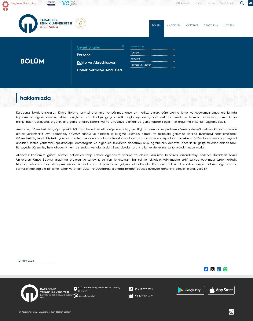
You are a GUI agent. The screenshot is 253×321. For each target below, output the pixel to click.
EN (250, 2)
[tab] (100, 47)
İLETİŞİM (229, 25)
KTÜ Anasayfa (183, 3)
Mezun (211, 3)
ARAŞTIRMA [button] (211, 25)
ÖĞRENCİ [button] (192, 25)
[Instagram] (231, 312)
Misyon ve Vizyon (140, 64)
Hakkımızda (137, 46)
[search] (242, 3)
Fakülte (199, 3)
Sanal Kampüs (227, 3)
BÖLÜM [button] (156, 25)
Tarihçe (134, 52)
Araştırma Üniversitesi (23, 3)
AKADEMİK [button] (174, 25)
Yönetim (135, 58)
